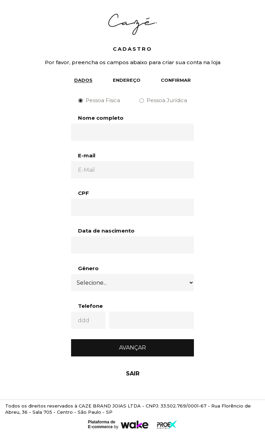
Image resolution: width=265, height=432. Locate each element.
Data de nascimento (106, 230)
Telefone (90, 306)
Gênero (88, 268)
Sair (132, 373)
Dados (83, 80)
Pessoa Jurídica (163, 100)
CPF (83, 193)
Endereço (126, 80)
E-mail (86, 155)
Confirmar (176, 80)
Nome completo (101, 118)
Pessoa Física (99, 100)
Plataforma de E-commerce (101, 424)
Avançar (132, 347)
